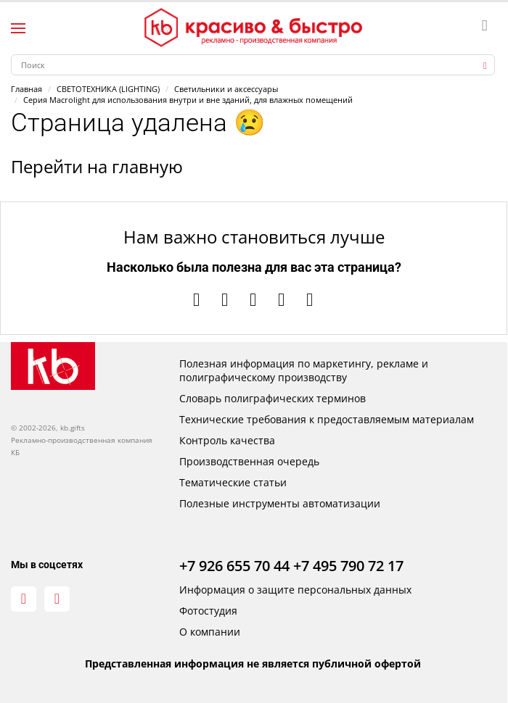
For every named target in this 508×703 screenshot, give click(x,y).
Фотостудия (208, 610)
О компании (209, 631)
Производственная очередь (249, 461)
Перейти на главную (97, 166)
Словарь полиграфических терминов (272, 398)
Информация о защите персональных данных (295, 589)
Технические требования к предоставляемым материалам (326, 419)
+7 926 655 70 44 (234, 565)
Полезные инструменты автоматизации (279, 503)
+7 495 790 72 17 (348, 565)
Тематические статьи (233, 482)
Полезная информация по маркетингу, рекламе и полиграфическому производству (303, 370)
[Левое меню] (18, 28)
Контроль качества (227, 440)
